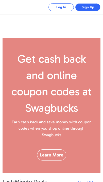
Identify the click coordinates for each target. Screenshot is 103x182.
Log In (61, 7)
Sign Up (88, 7)
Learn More (51, 155)
